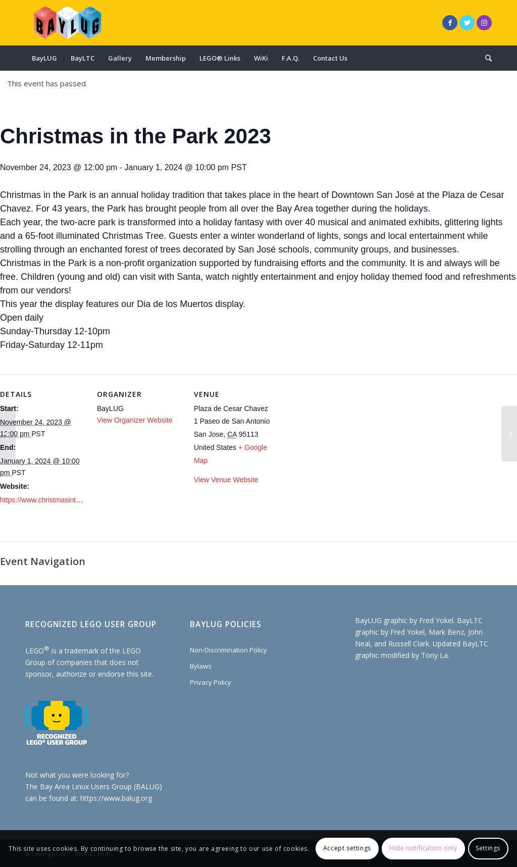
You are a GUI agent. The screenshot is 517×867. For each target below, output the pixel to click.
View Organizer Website (135, 420)
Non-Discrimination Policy (228, 649)
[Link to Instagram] (484, 22)
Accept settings (347, 848)
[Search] (485, 58)
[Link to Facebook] (449, 22)
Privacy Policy (210, 682)
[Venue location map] (344, 443)
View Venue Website (226, 480)
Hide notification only (423, 848)
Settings (488, 848)
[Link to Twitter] (467, 22)
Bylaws (201, 666)
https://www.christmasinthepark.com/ (57, 500)
